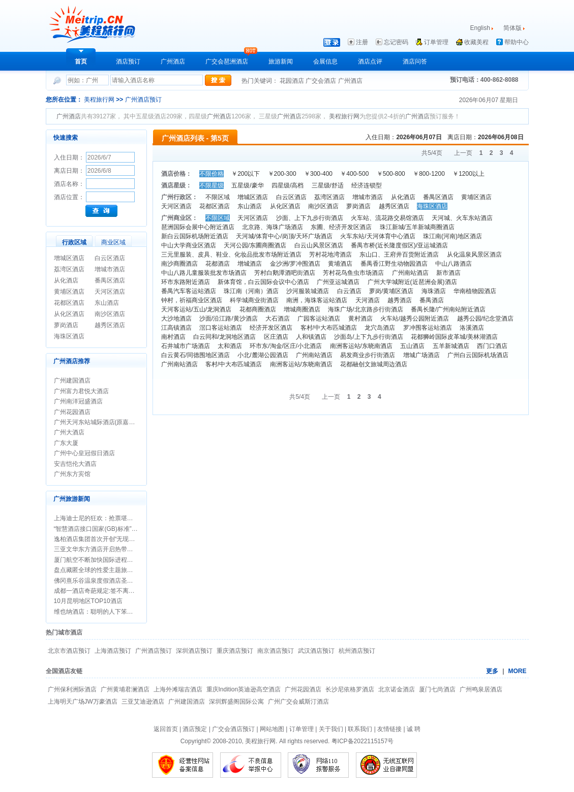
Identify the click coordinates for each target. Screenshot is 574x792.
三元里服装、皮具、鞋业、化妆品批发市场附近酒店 (231, 254)
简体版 (513, 27)
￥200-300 (282, 173)
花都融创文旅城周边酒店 (373, 364)
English (480, 27)
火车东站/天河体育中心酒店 (377, 236)
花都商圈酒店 (257, 309)
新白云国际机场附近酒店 (194, 236)
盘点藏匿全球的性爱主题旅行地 (96, 570)
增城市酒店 (110, 269)
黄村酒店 (360, 318)
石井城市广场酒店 (185, 346)
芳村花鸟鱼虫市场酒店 (353, 272)
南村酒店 (173, 336)
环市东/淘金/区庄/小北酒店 (286, 346)
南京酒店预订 (275, 650)
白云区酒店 (110, 258)
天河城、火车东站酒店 (462, 217)
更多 (492, 671)
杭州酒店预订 (357, 650)
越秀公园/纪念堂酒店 (485, 318)
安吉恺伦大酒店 (75, 463)
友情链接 (389, 729)
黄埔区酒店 (69, 291)
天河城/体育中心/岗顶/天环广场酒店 (284, 236)
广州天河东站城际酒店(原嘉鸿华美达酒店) (111, 422)
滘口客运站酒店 (220, 327)
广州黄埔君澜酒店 (125, 689)
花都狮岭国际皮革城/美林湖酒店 (454, 336)
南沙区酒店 (110, 314)
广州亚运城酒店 (338, 282)
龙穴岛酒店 (380, 327)
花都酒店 (217, 263)
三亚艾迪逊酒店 (143, 701)
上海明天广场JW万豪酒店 (82, 701)
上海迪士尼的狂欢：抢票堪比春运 (99, 518)
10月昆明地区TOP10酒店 (88, 601)
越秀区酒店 (110, 325)
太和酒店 (230, 346)
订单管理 (436, 42)
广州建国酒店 (72, 380)
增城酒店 (249, 263)
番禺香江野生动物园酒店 (394, 263)
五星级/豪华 (247, 185)
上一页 (463, 152)
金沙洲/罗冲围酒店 (295, 263)
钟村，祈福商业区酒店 (191, 300)
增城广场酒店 (421, 355)
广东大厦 (66, 443)
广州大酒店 (69, 432)
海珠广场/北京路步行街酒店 (365, 309)
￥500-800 (391, 173)
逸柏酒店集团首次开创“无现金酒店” (101, 539)
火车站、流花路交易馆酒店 (387, 217)
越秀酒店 (399, 300)
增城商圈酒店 (302, 309)
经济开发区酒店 (271, 327)
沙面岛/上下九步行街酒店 (368, 336)
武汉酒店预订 (316, 650)
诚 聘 (413, 729)
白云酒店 (349, 291)
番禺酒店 (431, 300)
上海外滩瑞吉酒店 (178, 689)
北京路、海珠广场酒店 (272, 227)
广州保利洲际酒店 (72, 689)
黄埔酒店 (340, 263)
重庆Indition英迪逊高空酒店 (243, 689)
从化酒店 (66, 280)
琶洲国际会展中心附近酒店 (197, 227)
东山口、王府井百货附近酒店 (399, 254)
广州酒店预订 (143, 99)
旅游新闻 (280, 61)
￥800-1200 (429, 173)
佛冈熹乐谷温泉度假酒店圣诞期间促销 (106, 580)
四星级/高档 (287, 185)
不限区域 (217, 197)
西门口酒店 (492, 346)
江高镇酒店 (176, 327)
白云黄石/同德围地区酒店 (195, 355)
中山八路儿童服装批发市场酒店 (204, 272)
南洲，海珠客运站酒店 (316, 300)
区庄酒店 (276, 336)
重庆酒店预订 (235, 650)
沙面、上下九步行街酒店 (309, 217)
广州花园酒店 (72, 412)
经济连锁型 (366, 185)
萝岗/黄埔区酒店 (391, 291)
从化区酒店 (69, 314)
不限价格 (211, 173)
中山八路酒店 (453, 263)
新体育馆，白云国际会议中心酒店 (263, 282)
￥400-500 (354, 173)
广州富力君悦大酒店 (81, 391)
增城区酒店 (69, 258)
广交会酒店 (322, 80)
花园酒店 (293, 80)
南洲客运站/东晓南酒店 (361, 346)
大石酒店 (277, 318)
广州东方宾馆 (72, 474)
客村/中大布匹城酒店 (328, 327)
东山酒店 (107, 302)
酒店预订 (128, 61)
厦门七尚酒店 (437, 689)
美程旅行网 (99, 99)
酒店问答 (415, 61)
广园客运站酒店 (318, 318)
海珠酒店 (433, 291)
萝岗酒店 (66, 325)
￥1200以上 (468, 173)
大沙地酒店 (176, 318)
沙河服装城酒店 (307, 291)
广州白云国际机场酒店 (477, 355)
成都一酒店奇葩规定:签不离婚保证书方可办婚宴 (119, 590)
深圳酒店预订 (194, 650)
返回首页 (166, 729)
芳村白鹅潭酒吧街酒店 (284, 272)
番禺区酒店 (110, 280)
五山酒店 (412, 346)
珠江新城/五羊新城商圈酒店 (417, 227)
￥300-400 (318, 173)
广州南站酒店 (410, 272)
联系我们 (360, 729)
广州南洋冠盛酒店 (78, 401)
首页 (81, 61)
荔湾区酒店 (69, 269)
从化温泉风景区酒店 (474, 254)
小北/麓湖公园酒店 (262, 355)
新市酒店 (448, 272)
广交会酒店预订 (233, 729)
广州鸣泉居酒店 (481, 689)
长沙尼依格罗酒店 (349, 689)
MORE (517, 671)
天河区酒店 (110, 291)
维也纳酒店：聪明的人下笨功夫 (96, 611)
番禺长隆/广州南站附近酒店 (448, 309)
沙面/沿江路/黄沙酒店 (228, 318)
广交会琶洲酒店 (226, 61)
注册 (362, 42)
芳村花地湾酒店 (330, 254)
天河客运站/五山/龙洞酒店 (196, 309)
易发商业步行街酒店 (367, 355)
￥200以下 (245, 173)
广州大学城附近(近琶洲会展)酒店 (412, 282)
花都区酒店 (69, 302)
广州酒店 (173, 61)
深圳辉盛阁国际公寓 (236, 701)
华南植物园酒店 (475, 291)
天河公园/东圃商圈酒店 (255, 245)
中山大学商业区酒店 (188, 245)
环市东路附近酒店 (185, 282)
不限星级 (211, 185)
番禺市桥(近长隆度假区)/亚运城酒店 (399, 245)
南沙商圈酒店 (179, 263)
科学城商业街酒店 (254, 300)
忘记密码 (396, 42)
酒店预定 (195, 729)
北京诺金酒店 (396, 689)
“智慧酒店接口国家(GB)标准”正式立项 (105, 528)
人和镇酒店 (311, 336)
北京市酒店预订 (69, 650)
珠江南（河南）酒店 (251, 291)
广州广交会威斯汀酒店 (298, 701)
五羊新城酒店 (451, 346)
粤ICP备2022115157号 (362, 741)
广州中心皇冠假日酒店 (84, 453)
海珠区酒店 (69, 336)
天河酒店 (367, 300)
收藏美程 (476, 42)
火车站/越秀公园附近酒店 (414, 318)
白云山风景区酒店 (318, 245)
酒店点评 (370, 61)
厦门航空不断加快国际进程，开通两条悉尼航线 (118, 559)
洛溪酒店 (472, 327)
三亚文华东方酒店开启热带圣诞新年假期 (109, 549)
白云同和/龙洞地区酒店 (224, 336)
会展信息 (325, 61)
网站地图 (272, 729)
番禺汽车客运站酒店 (188, 291)
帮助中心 (516, 42)
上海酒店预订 (113, 650)
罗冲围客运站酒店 (427, 327)
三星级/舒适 (328, 185)
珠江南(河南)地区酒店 (452, 236)
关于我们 (331, 729)
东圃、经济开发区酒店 (341, 227)
